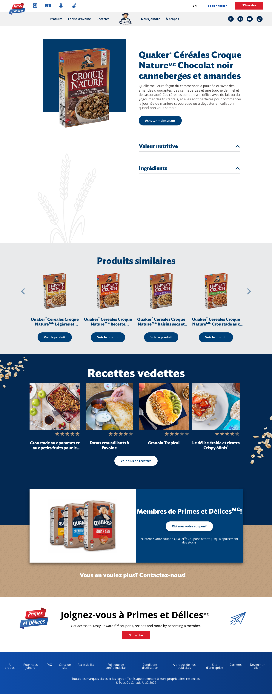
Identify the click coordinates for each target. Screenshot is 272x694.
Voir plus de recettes (136, 461)
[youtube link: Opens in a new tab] (250, 19)
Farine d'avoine (79, 19)
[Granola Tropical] (164, 406)
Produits (56, 19)
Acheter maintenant (160, 121)
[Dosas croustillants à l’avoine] (109, 406)
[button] (23, 291)
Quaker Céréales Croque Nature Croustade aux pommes (216, 324)
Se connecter (217, 6)
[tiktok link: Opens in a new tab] (260, 19)
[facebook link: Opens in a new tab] (240, 19)
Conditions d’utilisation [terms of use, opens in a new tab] (146, 667)
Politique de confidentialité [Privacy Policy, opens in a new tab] (111, 667)
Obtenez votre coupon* (189, 526)
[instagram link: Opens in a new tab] (232, 19)
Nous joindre (149, 18)
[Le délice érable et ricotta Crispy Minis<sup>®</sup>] (216, 406)
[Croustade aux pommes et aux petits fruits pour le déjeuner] (55, 406)
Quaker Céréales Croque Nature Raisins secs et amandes (161, 324)
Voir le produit (54, 337)
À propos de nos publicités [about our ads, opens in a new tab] (181, 667)
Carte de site (65, 666)
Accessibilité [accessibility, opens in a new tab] (84, 665)
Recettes (102, 19)
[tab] (237, 146)
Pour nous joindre (30, 666)
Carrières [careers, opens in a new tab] (234, 665)
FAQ (49, 665)
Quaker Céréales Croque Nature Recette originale (108, 324)
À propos (172, 18)
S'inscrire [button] (249, 5)
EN (194, 6)
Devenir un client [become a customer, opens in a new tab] (255, 667)
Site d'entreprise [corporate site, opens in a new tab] (212, 667)
